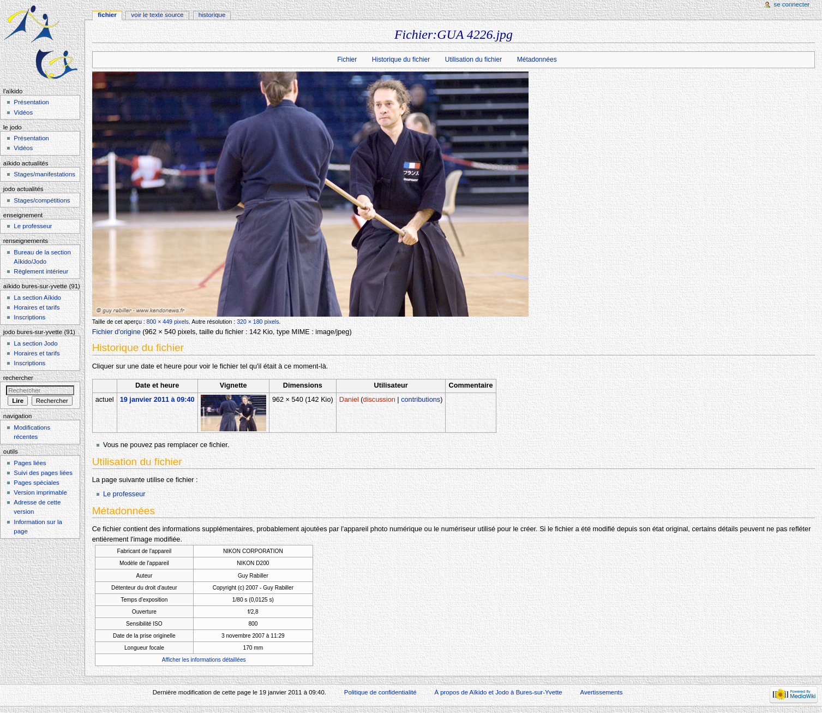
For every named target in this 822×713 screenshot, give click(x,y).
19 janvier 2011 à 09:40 (157, 399)
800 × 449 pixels (168, 321)
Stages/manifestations (44, 174)
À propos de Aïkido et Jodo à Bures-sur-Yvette (498, 692)
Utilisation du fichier (473, 59)
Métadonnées (537, 59)
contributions (420, 399)
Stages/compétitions (42, 200)
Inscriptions (29, 317)
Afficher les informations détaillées (204, 660)
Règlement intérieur (41, 271)
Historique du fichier (401, 59)
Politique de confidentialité (380, 692)
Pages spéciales (36, 482)
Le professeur (124, 494)
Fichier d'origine (116, 332)
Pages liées (30, 463)
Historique (212, 14)
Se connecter (792, 4)
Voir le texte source (157, 14)
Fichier (347, 59)
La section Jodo (35, 343)
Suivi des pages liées (43, 473)
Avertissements (601, 692)
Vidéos (23, 112)
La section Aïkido (37, 297)
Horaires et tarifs (36, 307)
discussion (379, 399)
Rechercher (18, 378)
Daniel (349, 399)
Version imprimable (40, 492)
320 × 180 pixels (258, 321)
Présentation (31, 102)
